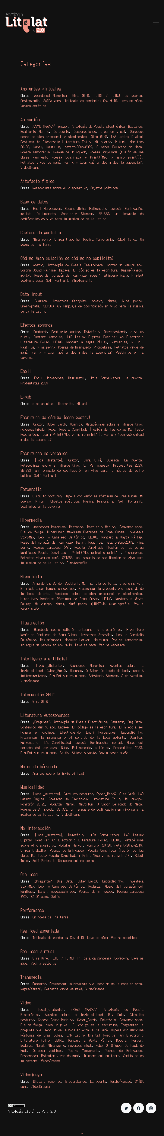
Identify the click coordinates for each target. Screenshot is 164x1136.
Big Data (135, 721)
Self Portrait (57, 280)
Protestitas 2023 (34, 383)
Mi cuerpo (103, 141)
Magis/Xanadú (131, 270)
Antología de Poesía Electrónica (98, 126)
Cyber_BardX (56, 424)
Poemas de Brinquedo (69, 151)
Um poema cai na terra (76, 860)
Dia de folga (31, 531)
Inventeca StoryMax (69, 300)
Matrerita (119, 341)
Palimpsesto (46, 213)
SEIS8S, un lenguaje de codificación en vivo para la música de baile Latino (82, 216)
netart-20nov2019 (78, 146)
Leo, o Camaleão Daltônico (61, 537)
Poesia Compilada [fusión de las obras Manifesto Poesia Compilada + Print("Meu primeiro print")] (82, 154)
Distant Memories (48, 336)
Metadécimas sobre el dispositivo (59, 187)
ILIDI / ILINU (107, 95)
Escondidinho (75, 208)
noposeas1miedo (32, 429)
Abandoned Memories (50, 95)
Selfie (64, 752)
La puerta (133, 95)
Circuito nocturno (47, 495)
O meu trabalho (66, 239)
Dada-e (64, 270)
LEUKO (57, 341)
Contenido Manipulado (124, 264)
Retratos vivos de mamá (40, 162)
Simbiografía (82, 280)
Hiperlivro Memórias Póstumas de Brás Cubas (101, 495)
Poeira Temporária (35, 151)
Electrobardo (70, 732)
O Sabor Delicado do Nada (119, 146)
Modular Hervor (77, 639)
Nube (51, 429)
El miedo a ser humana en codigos (47, 588)
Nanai (38, 146)
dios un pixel (113, 131)
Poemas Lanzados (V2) (52, 547)
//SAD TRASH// (43, 126)
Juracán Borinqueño (126, 208)
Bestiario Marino (34, 131)
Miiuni (120, 141)
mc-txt (25, 213)
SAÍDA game (52, 100)
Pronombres (102, 347)
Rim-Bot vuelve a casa (67, 675)
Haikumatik (97, 208)
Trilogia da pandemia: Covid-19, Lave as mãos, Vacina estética (72, 644)
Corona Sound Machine (38, 270)
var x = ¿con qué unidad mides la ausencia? (103, 162)
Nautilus (53, 146)
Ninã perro (41, 239)
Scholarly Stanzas (77, 213)
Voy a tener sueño (113, 752)
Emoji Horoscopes (47, 208)
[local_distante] (48, 460)
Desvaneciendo (85, 131)
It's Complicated (105, 377)
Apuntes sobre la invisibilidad (58, 773)
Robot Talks (126, 239)
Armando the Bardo (47, 583)
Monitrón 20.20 (32, 804)
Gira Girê (80, 95)
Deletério (61, 131)
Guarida (41, 300)
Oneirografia (30, 100)
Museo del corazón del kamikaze (60, 275)
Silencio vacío (84, 752)
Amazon (63, 126)
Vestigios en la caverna (40, 506)
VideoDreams (29, 167)
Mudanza (76, 670)
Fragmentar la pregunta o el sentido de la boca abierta (72, 737)
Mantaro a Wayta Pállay (86, 341)
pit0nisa (102, 747)
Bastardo (135, 126)
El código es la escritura (95, 270)
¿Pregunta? (41, 721)
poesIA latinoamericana (109, 275)
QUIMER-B (98, 603)
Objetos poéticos (104, 187)
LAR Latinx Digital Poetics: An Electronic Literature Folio (82, 139)
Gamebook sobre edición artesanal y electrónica (82, 134)
